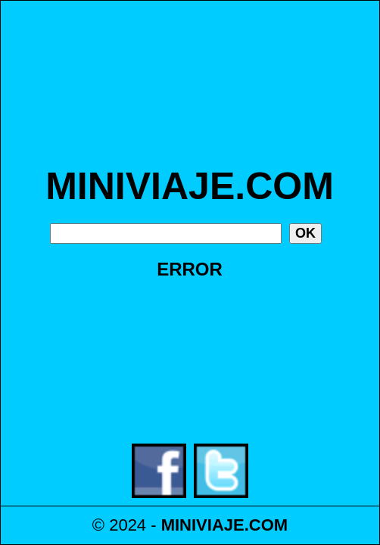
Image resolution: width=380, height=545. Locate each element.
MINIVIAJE (203, 524)
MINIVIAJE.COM (189, 186)
